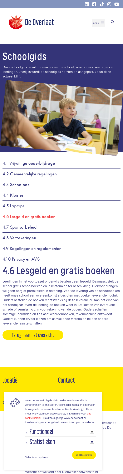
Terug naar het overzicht (33, 335)
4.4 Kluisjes (13, 195)
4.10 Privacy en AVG (21, 259)
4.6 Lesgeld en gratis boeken (29, 216)
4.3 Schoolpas (16, 184)
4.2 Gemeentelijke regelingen (30, 174)
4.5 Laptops (13, 206)
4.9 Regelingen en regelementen (32, 248)
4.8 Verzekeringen (19, 238)
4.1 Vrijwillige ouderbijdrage (29, 163)
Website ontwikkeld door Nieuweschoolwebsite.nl (61, 471)
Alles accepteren (84, 455)
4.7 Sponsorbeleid (20, 227)
